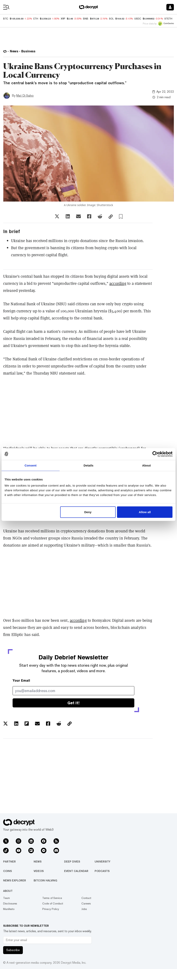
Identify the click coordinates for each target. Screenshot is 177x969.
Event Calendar (76, 871)
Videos (39, 871)
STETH (168, 18)
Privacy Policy (50, 909)
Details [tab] (88, 465)
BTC (5, 18)
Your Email (21, 680)
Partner (9, 861)
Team (6, 898)
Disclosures (10, 903)
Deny (87, 512)
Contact (86, 898)
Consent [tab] (31, 465)
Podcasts (102, 871)
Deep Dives (72, 861)
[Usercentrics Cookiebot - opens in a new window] (155, 454)
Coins (7, 871)
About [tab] (146, 465)
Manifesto (9, 909)
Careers (86, 903)
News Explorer (14, 880)
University (102, 861)
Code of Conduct (52, 903)
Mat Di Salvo (25, 95)
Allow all (145, 512)
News (37, 861)
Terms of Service (52, 898)
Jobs (84, 909)
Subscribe (13, 950)
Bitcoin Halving (45, 880)
